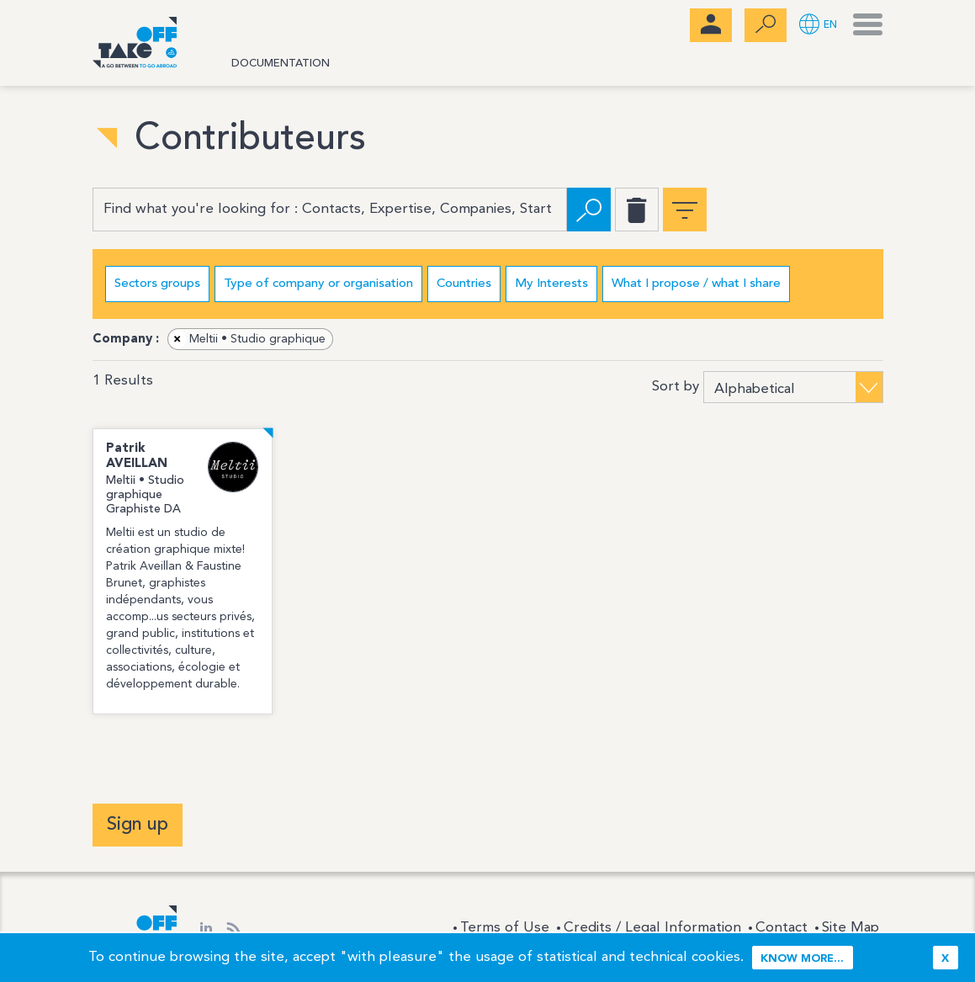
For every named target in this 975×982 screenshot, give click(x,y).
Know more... (802, 958)
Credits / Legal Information (652, 928)
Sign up (137, 824)
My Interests (551, 284)
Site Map (850, 928)
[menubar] (711, 25)
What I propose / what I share (696, 284)
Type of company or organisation (318, 284)
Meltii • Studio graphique (247, 339)
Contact (781, 928)
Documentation (280, 63)
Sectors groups (157, 284)
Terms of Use (504, 928)
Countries (464, 284)
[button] (818, 26)
